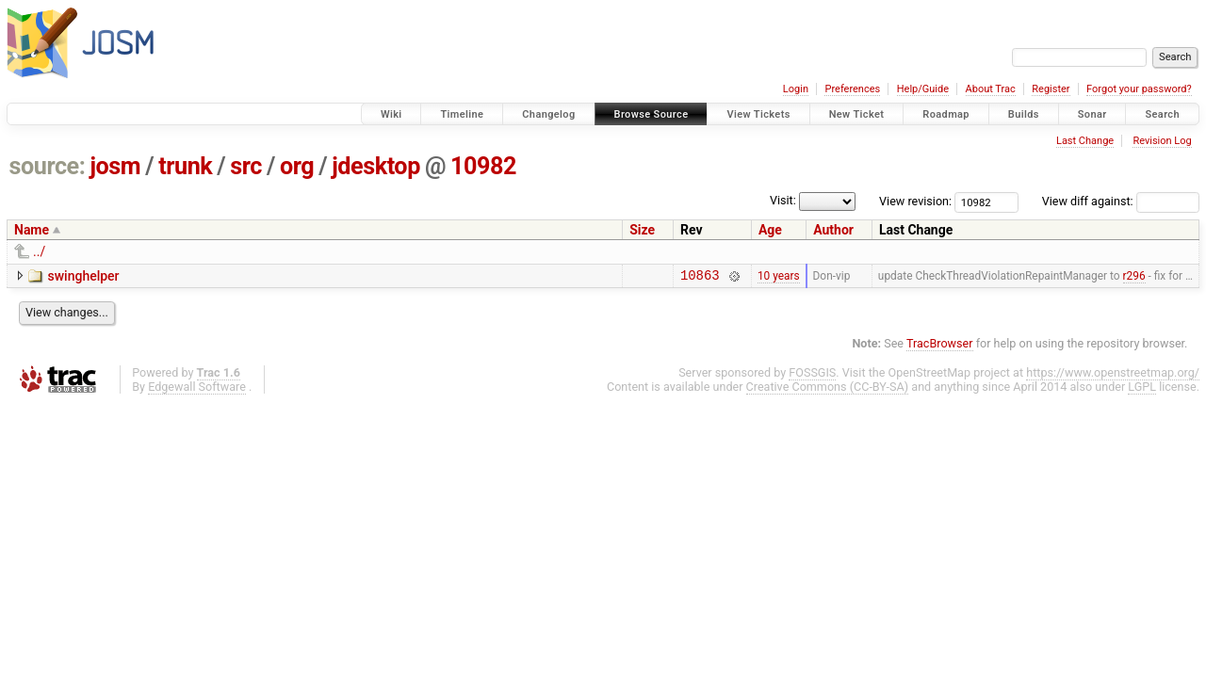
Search (1162, 114)
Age (770, 229)
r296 (1134, 276)
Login (795, 89)
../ (39, 251)
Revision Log (1162, 141)
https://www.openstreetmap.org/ (1112, 375)
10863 (699, 277)
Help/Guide (923, 89)
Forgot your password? (1139, 89)
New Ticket (857, 114)
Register (1050, 89)
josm (115, 166)
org (297, 166)
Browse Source (651, 114)
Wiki (391, 114)
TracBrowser (939, 346)
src (246, 166)
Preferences (852, 89)
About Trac (991, 89)
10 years (779, 276)
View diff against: (1120, 201)
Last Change (1085, 141)
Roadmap (946, 114)
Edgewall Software (197, 389)
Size (642, 229)
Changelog (548, 114)
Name (31, 229)
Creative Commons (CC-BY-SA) (827, 389)
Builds (1023, 114)
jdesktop (376, 166)
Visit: (807, 200)
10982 (483, 166)
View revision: (915, 201)
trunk (185, 166)
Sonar (1092, 114)
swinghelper (83, 275)
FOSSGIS (812, 375)
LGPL (1142, 389)
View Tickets (758, 114)
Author (833, 229)
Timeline (461, 114)
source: (47, 166)
